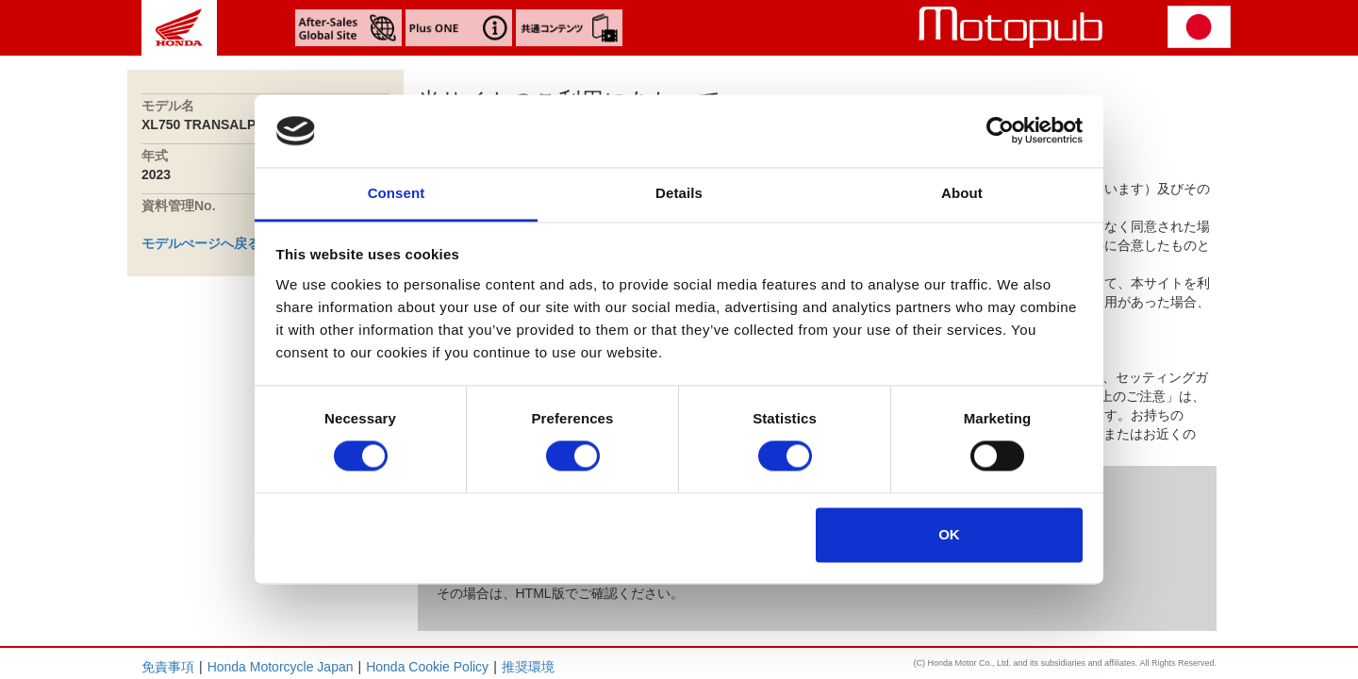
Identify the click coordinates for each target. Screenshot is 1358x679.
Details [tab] (679, 193)
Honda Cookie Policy (427, 666)
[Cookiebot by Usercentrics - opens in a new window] (1000, 131)
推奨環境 (528, 666)
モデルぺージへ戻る (200, 243)
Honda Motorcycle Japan (280, 666)
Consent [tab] (396, 193)
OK (949, 534)
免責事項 (167, 666)
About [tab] (962, 193)
